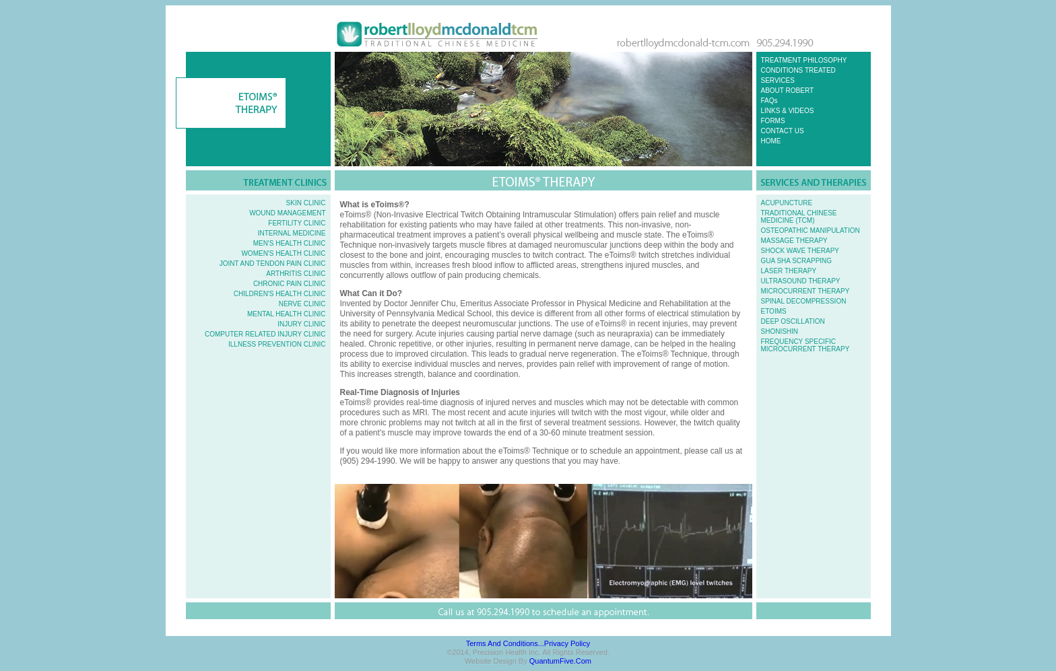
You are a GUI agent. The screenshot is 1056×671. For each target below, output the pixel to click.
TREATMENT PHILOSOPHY (804, 60)
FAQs (769, 100)
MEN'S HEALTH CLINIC (289, 243)
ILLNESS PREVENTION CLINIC (276, 344)
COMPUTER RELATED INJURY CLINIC (265, 334)
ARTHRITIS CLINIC (295, 273)
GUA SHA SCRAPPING (796, 260)
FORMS (773, 121)
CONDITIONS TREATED (798, 70)
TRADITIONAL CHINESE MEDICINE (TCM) (799, 216)
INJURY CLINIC (301, 324)
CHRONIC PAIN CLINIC (289, 283)
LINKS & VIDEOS (787, 110)
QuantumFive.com (560, 661)
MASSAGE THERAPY (794, 240)
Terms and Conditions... (505, 643)
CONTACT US (782, 131)
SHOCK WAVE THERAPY (800, 250)
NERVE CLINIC (302, 304)
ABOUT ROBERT (787, 90)
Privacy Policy (567, 643)
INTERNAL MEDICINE (292, 233)
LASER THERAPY (789, 271)
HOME (771, 141)
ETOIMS (774, 311)
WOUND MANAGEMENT (287, 213)
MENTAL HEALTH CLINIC (286, 314)
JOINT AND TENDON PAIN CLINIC (273, 263)
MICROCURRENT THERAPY (805, 291)
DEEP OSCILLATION (793, 321)
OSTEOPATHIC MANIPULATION (810, 230)
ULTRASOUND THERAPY (800, 281)
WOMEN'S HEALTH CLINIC (283, 253)
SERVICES (778, 80)
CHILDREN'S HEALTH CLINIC (280, 293)
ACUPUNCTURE (787, 203)
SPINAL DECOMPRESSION (804, 301)
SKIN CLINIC (306, 203)
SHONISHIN (780, 331)
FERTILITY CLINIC (296, 223)
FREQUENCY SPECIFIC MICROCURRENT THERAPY (805, 345)
